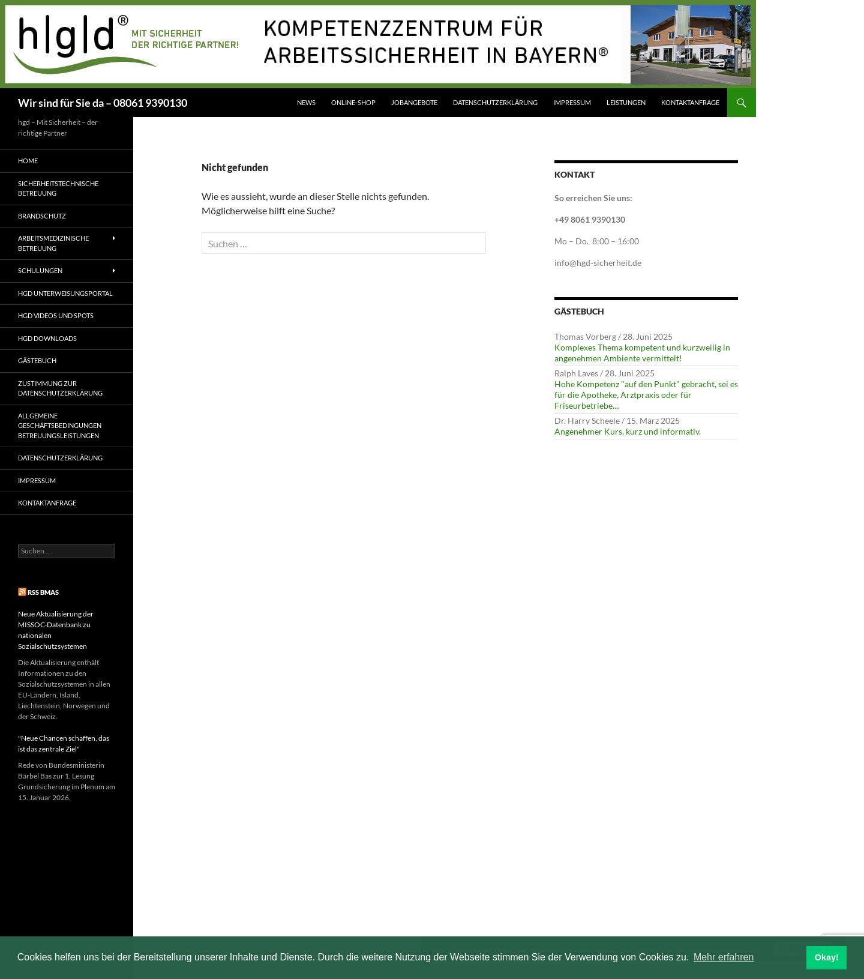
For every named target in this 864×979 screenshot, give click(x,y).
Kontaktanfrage (690, 102)
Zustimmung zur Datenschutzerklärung (60, 388)
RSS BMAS (43, 592)
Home (28, 160)
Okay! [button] (827, 957)
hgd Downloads (47, 338)
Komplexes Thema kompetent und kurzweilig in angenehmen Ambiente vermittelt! (642, 352)
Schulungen (40, 270)
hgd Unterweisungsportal (65, 293)
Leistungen (626, 102)
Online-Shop (353, 102)
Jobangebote (414, 102)
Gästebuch (37, 360)
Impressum (572, 102)
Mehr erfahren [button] (724, 957)
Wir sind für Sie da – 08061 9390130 (102, 102)
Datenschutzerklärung (495, 102)
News (306, 102)
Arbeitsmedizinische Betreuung (53, 243)
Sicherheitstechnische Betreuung (58, 188)
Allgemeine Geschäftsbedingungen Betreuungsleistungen (59, 425)
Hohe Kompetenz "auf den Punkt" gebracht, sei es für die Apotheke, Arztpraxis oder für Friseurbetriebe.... (646, 395)
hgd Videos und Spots (56, 315)
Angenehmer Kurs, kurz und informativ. (627, 431)
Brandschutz (42, 216)
